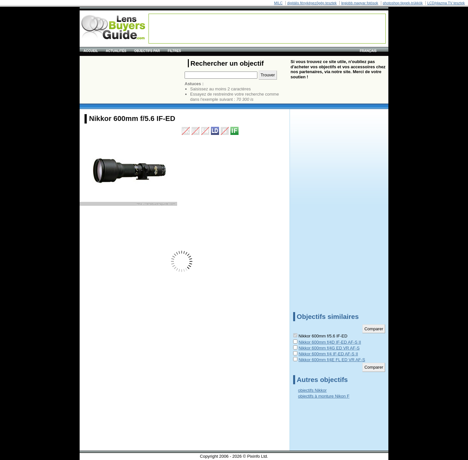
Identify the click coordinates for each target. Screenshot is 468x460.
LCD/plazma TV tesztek (446, 3)
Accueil (91, 51)
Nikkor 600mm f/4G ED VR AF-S (329, 348)
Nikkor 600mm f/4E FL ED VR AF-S (332, 359)
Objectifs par (147, 51)
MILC (278, 3)
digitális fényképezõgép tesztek (312, 3)
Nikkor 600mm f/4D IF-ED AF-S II (330, 342)
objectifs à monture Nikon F (323, 396)
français (368, 51)
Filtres (174, 51)
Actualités (116, 51)
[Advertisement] (267, 28)
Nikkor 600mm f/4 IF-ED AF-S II (328, 353)
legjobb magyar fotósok (359, 3)
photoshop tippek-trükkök (403, 3)
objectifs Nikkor (312, 390)
